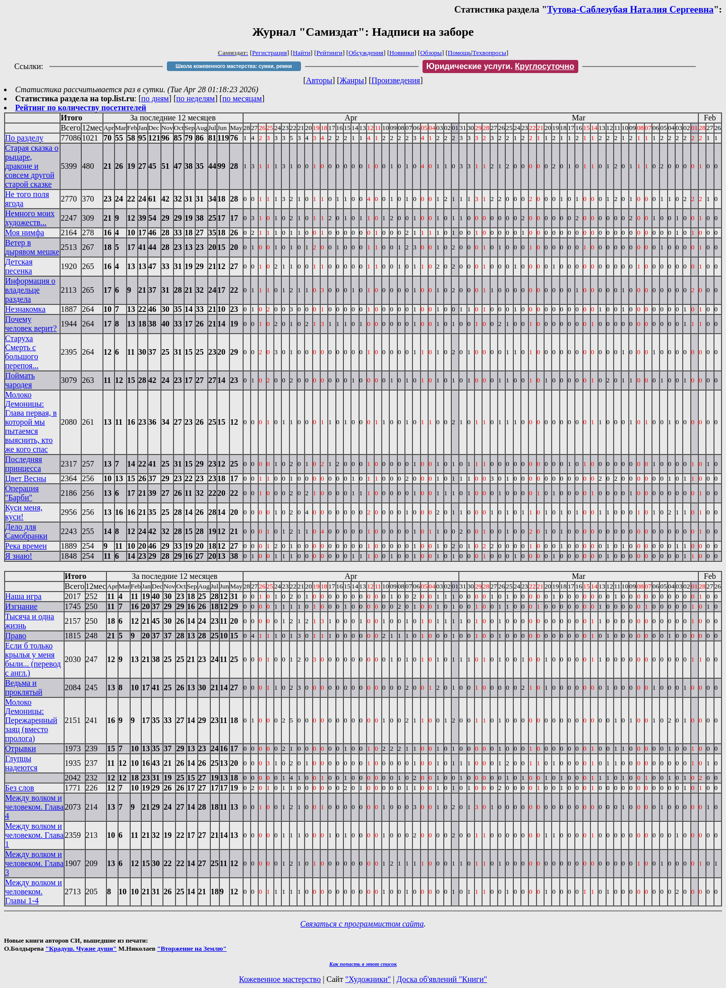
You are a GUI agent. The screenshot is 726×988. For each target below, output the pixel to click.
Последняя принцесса (23, 464)
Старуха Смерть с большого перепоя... (21, 352)
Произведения (396, 80)
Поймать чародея (20, 380)
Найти (302, 52)
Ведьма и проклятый (23, 687)
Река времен (26, 546)
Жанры (352, 80)
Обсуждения (365, 52)
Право (15, 635)
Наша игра (23, 596)
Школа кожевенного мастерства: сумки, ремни (233, 66)
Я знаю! (18, 556)
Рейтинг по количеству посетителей (80, 107)
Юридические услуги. (501, 66)
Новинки (401, 52)
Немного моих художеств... (29, 218)
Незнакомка (25, 309)
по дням (155, 98)
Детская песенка (19, 266)
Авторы (319, 80)
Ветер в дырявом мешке (32, 247)
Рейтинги (330, 52)
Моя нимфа (24, 232)
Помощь (459, 52)
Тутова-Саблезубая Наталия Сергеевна (630, 9)
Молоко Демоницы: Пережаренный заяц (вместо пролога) (31, 720)
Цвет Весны (25, 478)
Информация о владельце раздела (30, 290)
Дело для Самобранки (26, 531)
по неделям (195, 98)
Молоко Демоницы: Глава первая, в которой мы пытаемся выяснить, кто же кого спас (31, 421)
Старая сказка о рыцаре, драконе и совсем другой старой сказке (31, 166)
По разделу (24, 138)
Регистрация (269, 52)
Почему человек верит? (31, 324)
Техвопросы (489, 52)
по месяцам (242, 98)
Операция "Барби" (22, 493)
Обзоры (431, 52)
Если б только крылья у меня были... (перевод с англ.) (33, 659)
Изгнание (21, 606)
